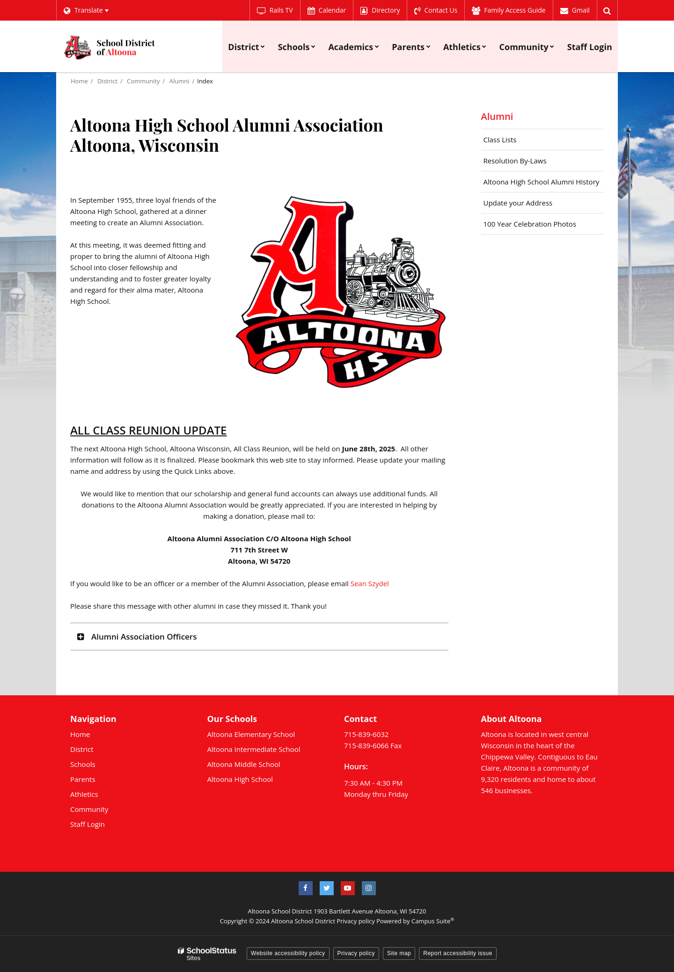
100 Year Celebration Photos (530, 223)
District (107, 81)
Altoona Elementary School (251, 734)
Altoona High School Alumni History (544, 184)
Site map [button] (399, 953)
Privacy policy (355, 921)
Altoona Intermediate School (253, 749)
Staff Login (87, 824)
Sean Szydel (370, 583)
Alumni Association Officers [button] (144, 636)
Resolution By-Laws (515, 160)
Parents (82, 779)
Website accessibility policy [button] (288, 953)
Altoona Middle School (243, 764)
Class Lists (500, 139)
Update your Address (518, 202)
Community (143, 81)
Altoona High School (240, 779)
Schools (82, 764)
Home (79, 81)
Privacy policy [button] (356, 953)
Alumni (179, 81)
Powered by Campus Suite (415, 921)
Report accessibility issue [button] (457, 953)
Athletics (84, 794)
